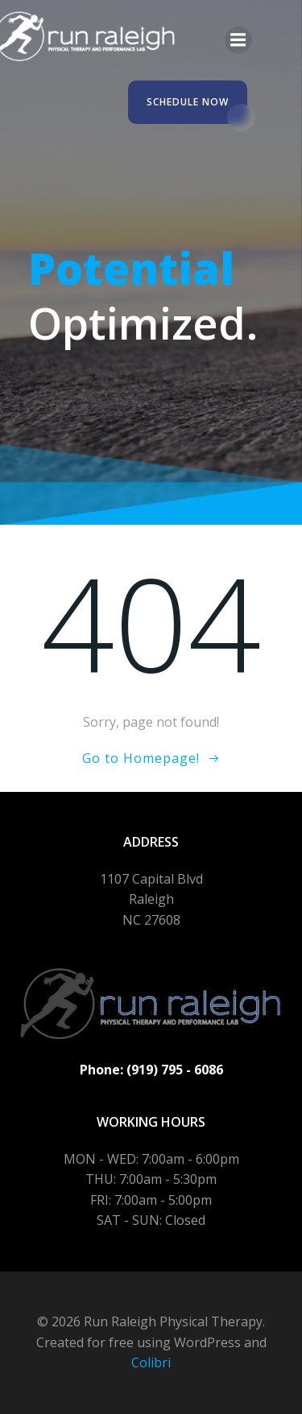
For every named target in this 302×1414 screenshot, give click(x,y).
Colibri (151, 1362)
